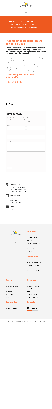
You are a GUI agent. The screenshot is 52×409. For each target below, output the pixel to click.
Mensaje (9, 141)
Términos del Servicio (33, 243)
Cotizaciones (9, 294)
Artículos (29, 292)
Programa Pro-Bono (11, 308)
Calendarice (9, 292)
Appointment (29, 323)
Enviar (9, 168)
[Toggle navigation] (26, 12)
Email (8, 134)
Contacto (29, 251)
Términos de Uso (32, 246)
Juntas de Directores (33, 286)
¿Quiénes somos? (32, 238)
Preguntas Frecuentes (12, 286)
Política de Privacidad (33, 249)
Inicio (7, 27)
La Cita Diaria (31, 289)
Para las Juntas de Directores (35, 271)
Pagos (7, 297)
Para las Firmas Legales (34, 262)
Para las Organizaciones (34, 265)
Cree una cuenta (32, 294)
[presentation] (13, 158)
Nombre (9, 125)
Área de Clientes (10, 289)
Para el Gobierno (32, 268)
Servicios (29, 240)
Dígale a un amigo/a (33, 297)
